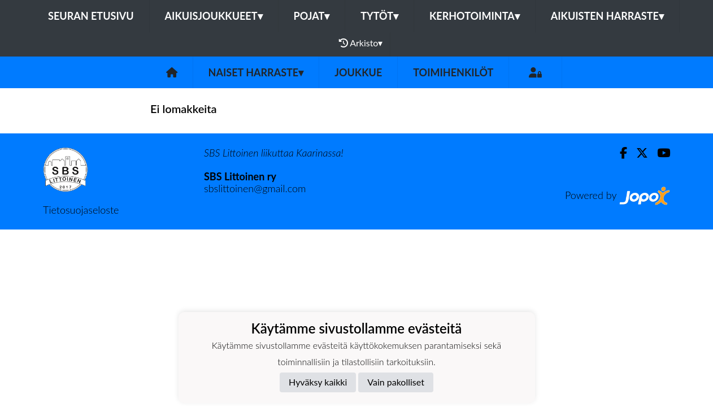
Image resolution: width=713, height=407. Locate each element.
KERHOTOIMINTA (474, 16)
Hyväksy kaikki (318, 381)
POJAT (312, 16)
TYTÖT (379, 16)
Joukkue (358, 72)
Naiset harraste (256, 72)
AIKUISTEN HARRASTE (607, 16)
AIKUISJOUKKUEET (214, 16)
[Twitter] (637, 153)
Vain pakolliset (395, 381)
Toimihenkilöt (453, 72)
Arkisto (361, 43)
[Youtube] (659, 153)
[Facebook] (619, 153)
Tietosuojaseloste (81, 210)
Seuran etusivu (91, 16)
